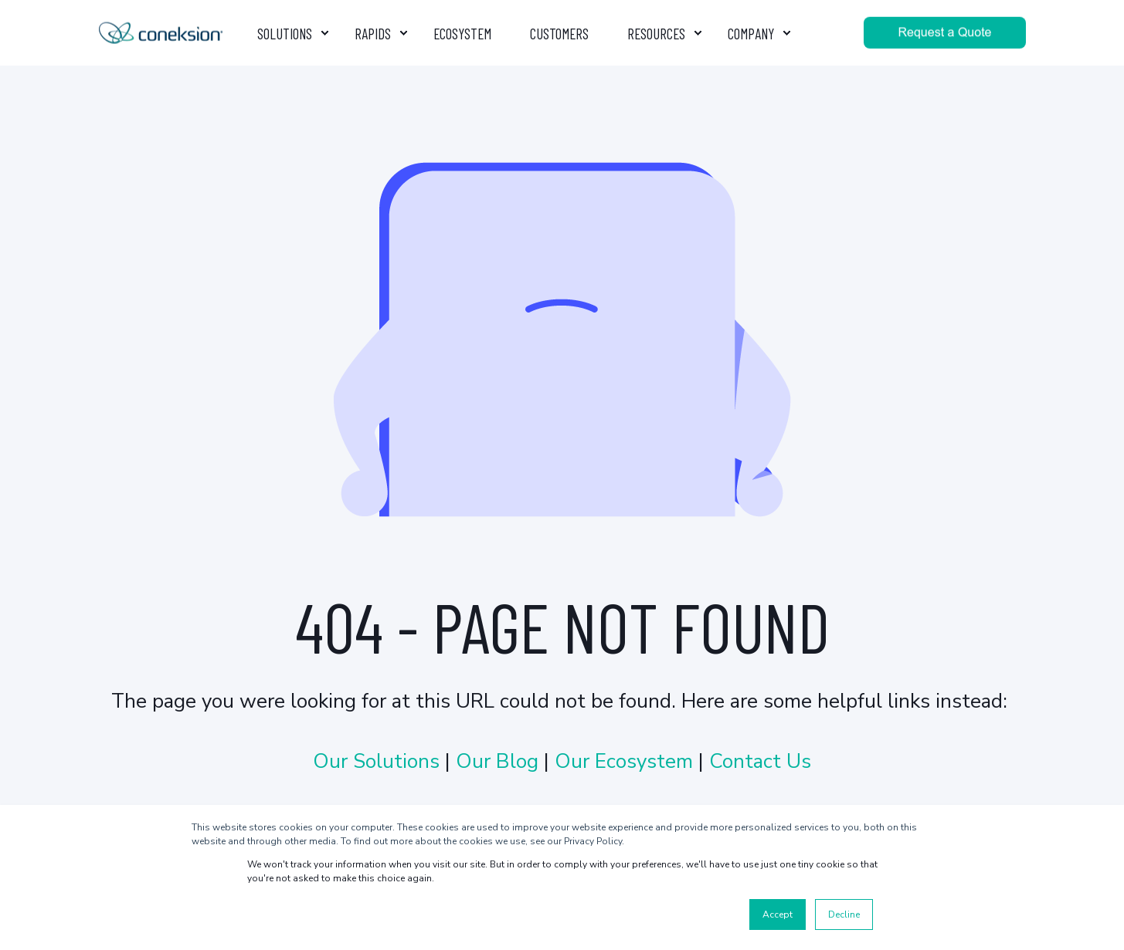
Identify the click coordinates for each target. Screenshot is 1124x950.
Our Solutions (379, 761)
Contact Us (760, 761)
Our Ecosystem (624, 761)
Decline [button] (844, 914)
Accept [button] (777, 914)
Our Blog (497, 761)
